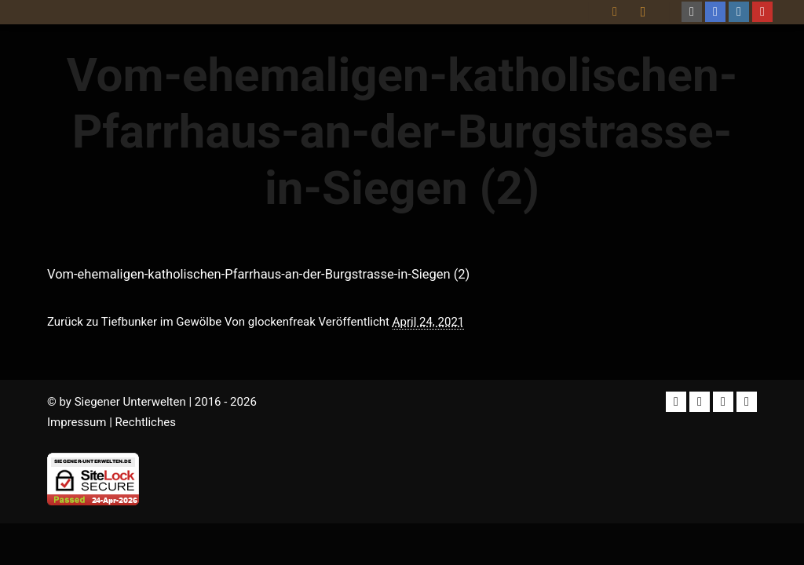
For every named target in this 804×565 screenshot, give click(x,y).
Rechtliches (145, 422)
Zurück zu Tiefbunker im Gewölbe (134, 322)
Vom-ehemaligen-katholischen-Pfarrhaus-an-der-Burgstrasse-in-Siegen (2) (258, 274)
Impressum (76, 422)
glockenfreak (282, 322)
